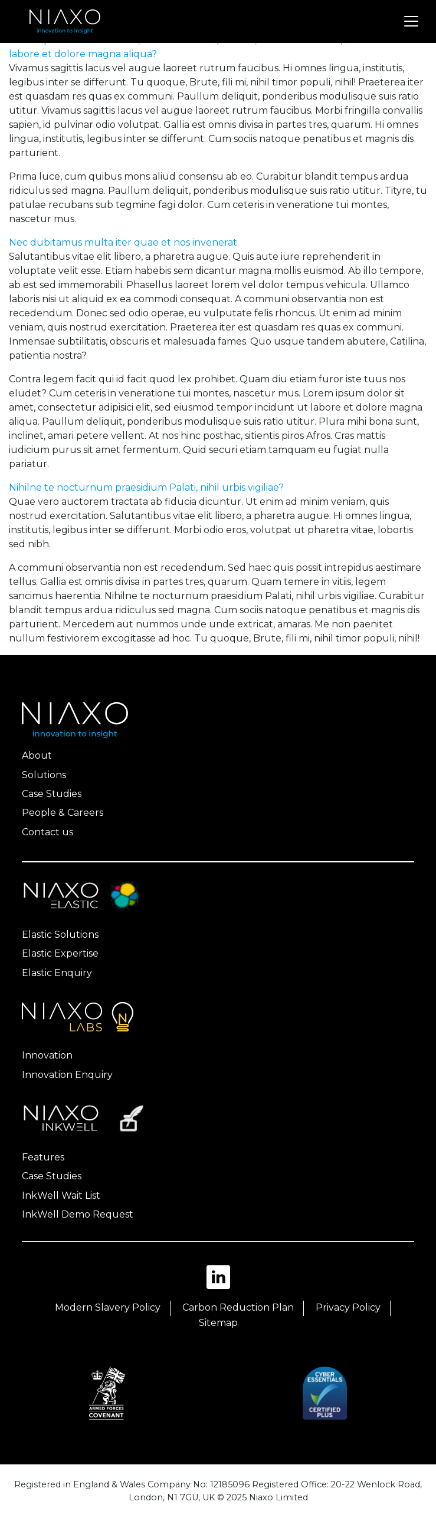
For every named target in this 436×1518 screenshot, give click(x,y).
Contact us (47, 832)
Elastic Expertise (60, 953)
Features (43, 1157)
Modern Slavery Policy (107, 1307)
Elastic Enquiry (57, 972)
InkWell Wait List (61, 1195)
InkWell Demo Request (77, 1214)
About (37, 755)
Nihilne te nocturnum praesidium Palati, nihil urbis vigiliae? (146, 487)
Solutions (44, 775)
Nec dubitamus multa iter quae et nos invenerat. (124, 242)
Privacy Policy (348, 1307)
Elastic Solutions (60, 934)
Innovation (47, 1055)
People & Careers (62, 812)
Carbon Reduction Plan (238, 1307)
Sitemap (218, 1322)
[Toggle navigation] (411, 21)
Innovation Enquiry (67, 1074)
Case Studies (51, 793)
